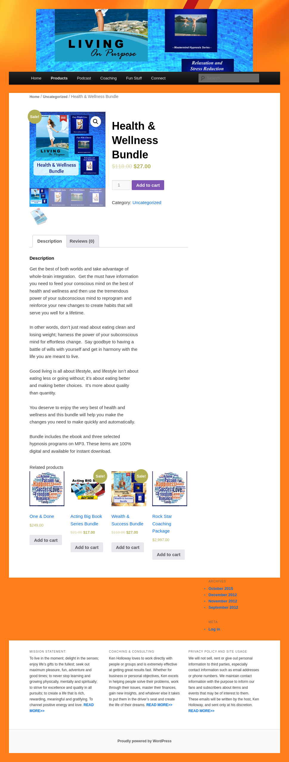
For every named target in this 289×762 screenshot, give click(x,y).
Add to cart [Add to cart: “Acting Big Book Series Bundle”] (87, 547)
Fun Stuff (134, 78)
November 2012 (223, 601)
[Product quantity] (121, 185)
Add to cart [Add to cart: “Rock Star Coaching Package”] (168, 554)
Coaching (108, 78)
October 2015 (221, 588)
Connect (158, 78)
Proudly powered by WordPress (144, 741)
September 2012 (223, 607)
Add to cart (148, 185)
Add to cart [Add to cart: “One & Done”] (46, 540)
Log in (214, 629)
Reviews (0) (82, 241)
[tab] (49, 241)
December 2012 (223, 595)
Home (36, 78)
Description (49, 241)
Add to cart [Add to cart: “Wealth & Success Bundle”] (127, 547)
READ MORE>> (159, 705)
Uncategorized (55, 97)
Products (59, 78)
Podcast (84, 78)
